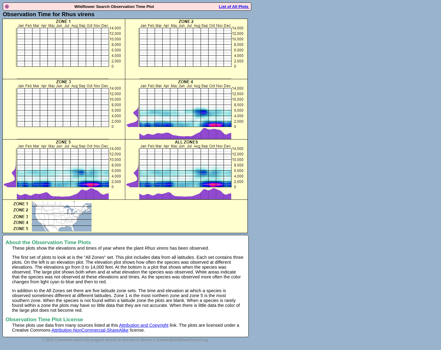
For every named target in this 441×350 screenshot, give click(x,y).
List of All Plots (234, 6)
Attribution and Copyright (143, 325)
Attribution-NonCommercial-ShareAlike (90, 330)
